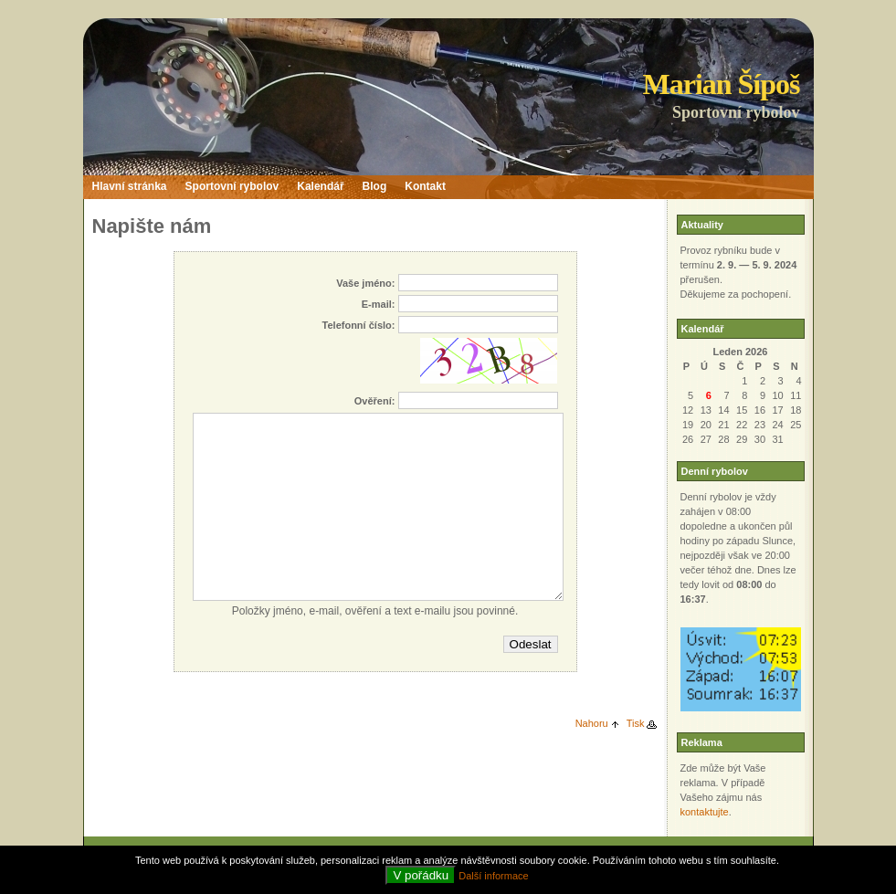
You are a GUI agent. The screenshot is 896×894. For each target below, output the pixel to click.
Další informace (493, 875)
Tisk (636, 723)
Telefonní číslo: (358, 325)
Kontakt (425, 186)
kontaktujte (704, 811)
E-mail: (378, 304)
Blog (375, 186)
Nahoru (591, 723)
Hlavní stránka (129, 186)
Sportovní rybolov (232, 186)
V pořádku (420, 875)
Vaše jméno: (365, 283)
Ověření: (374, 400)
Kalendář (320, 186)
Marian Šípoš (720, 84)
